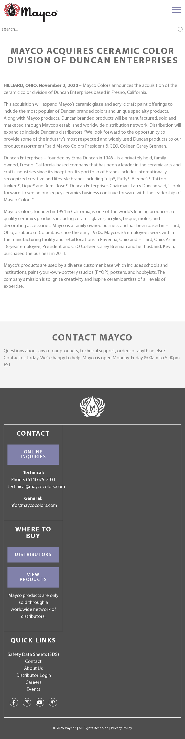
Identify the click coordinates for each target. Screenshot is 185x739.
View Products (33, 577)
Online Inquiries (33, 454)
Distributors (33, 554)
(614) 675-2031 (41, 479)
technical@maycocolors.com (36, 486)
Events (33, 689)
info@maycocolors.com (33, 505)
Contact (33, 661)
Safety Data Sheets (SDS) (33, 654)
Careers (33, 682)
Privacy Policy (121, 728)
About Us (33, 668)
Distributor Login (33, 675)
